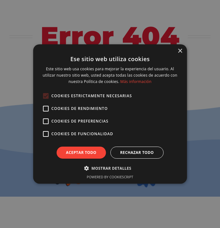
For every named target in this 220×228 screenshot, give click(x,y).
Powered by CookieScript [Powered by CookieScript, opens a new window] (110, 176)
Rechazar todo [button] (137, 152)
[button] (110, 168)
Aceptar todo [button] (81, 152)
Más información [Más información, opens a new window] (135, 81)
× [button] (180, 51)
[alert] (110, 114)
